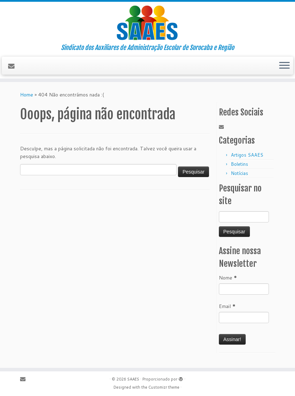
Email (227, 306)
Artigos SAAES (247, 155)
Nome (228, 277)
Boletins (239, 164)
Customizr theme (163, 387)
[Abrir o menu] (284, 66)
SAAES (133, 379)
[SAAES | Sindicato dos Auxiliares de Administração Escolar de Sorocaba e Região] (147, 22)
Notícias (239, 173)
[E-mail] (13, 66)
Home (26, 94)
